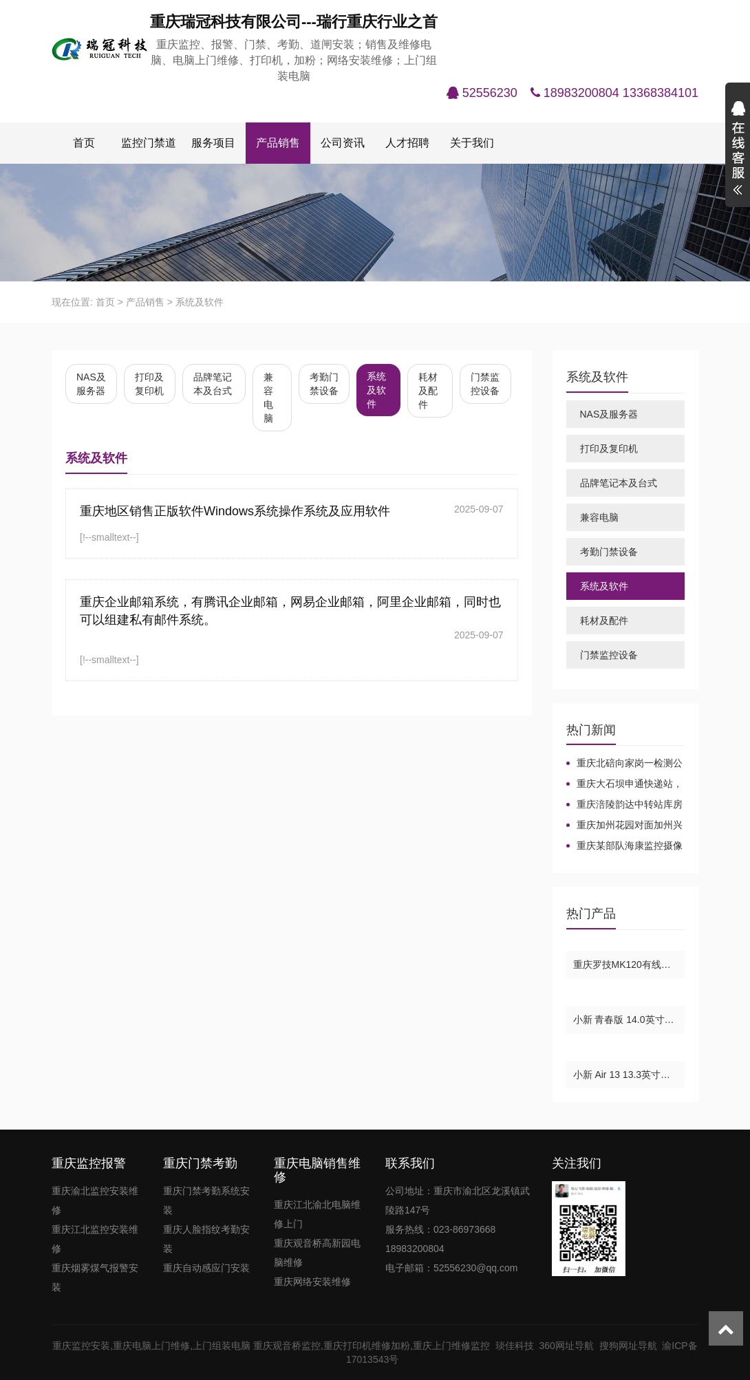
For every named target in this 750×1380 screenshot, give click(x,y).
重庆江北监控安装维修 (95, 1239)
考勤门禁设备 (324, 383)
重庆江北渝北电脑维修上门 (317, 1214)
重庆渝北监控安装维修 (95, 1200)
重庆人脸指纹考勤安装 (206, 1239)
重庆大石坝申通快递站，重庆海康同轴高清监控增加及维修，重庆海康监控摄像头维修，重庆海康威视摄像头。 (624, 784)
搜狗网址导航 (631, 1345)
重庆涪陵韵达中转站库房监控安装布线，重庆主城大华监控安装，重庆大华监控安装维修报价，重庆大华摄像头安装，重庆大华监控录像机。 (624, 805)
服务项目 (213, 143)
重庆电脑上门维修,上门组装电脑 (181, 1345)
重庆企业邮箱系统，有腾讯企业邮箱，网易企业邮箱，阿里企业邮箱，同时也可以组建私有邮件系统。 (290, 611)
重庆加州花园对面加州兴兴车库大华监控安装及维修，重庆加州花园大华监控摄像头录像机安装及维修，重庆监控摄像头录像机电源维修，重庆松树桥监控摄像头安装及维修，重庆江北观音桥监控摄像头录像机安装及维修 (624, 825)
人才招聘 (407, 143)
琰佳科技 (517, 1345)
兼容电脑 (268, 397)
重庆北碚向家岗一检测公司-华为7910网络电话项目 (624, 763)
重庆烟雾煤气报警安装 (95, 1277)
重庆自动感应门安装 (206, 1267)
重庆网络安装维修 (312, 1281)
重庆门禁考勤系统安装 (206, 1200)
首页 (84, 143)
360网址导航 (569, 1345)
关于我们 (472, 143)
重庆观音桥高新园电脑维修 (317, 1253)
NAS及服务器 (91, 383)
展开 (737, 150)
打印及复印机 (149, 383)
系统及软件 (199, 302)
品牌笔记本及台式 (212, 383)
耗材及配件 (428, 390)
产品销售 (278, 143)
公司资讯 (343, 143)
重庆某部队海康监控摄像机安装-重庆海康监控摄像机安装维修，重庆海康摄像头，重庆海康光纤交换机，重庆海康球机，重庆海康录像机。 (624, 846)
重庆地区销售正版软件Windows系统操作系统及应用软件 (235, 511)
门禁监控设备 (485, 383)
